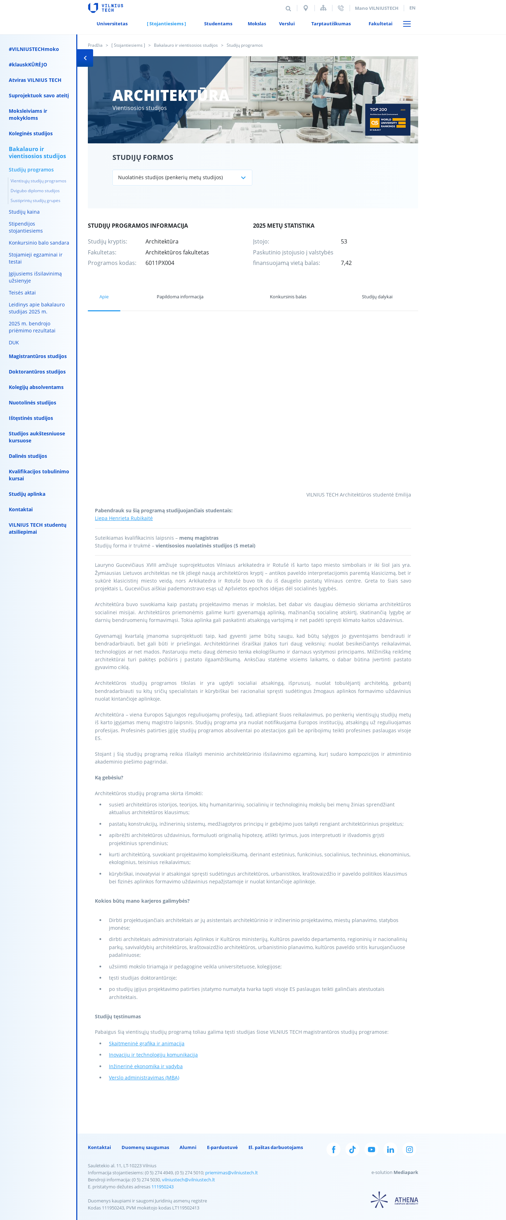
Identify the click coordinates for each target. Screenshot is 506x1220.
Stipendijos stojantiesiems (26, 227)
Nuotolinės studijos (32, 402)
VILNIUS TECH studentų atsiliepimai (37, 528)
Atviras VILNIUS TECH (35, 80)
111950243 (162, 1186)
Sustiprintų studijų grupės (35, 200)
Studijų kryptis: (107, 241)
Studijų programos (31, 169)
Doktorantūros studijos (37, 371)
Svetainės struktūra (323, 8)
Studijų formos (142, 157)
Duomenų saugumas (145, 1147)
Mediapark (406, 1172)
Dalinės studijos (28, 456)
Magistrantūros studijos (38, 356)
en (412, 8)
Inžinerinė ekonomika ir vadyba (146, 1066)
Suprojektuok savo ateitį (39, 95)
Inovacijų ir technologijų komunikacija (153, 1054)
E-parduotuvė (222, 1147)
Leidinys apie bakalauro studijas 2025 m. (37, 308)
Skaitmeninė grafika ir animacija (146, 1043)
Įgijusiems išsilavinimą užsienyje (35, 277)
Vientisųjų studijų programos (38, 181)
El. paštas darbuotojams (275, 1147)
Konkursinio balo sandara (39, 242)
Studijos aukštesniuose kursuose (37, 437)
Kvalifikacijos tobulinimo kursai (39, 475)
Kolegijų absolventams (36, 387)
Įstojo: (261, 241)
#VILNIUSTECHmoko (34, 49)
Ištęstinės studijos (31, 418)
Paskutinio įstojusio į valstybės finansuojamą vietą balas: (293, 257)
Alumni (188, 1147)
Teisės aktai (22, 292)
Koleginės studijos (31, 133)
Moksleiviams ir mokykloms (28, 114)
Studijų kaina (24, 211)
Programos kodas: (112, 263)
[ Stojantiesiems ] (128, 45)
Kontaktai (21, 509)
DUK (14, 342)
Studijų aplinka (27, 494)
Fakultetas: (102, 252)
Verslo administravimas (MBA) (144, 1077)
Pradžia (95, 45)
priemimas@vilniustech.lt (231, 1172)
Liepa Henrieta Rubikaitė (124, 518)
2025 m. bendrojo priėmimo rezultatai (32, 327)
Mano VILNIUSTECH (376, 8)
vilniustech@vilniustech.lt (188, 1179)
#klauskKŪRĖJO (28, 64)
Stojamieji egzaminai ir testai (36, 258)
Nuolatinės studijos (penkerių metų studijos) (170, 177)
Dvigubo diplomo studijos (35, 191)
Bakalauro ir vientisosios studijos (186, 45)
